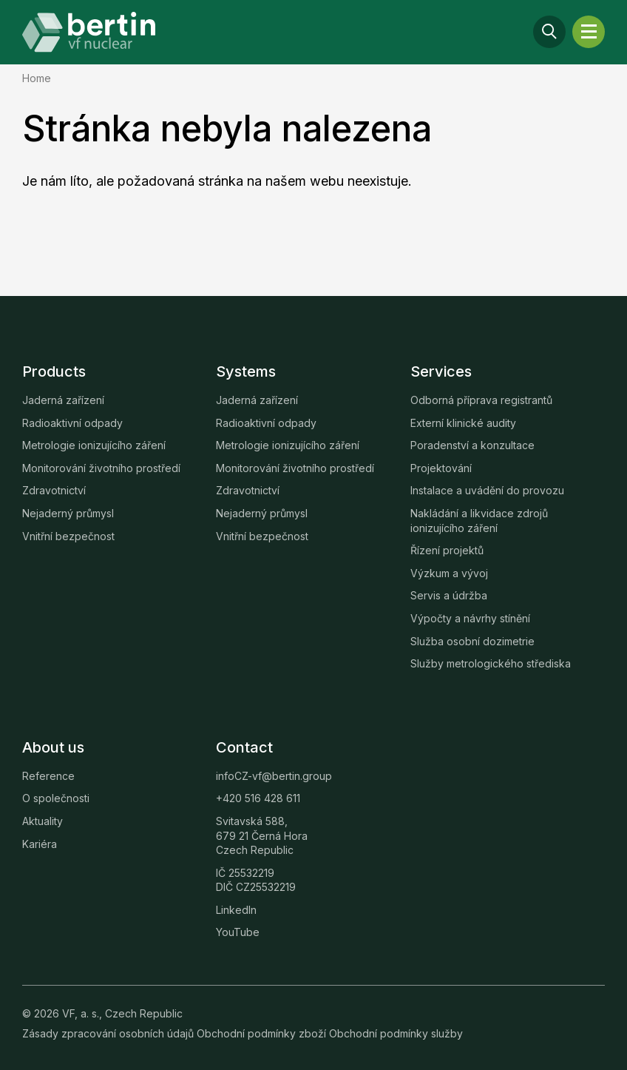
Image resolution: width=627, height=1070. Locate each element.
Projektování (441, 468)
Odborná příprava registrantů (481, 400)
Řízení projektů (447, 550)
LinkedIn (236, 910)
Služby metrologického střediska (490, 663)
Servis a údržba (448, 595)
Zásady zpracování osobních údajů (109, 1033)
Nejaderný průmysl (68, 513)
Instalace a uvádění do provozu (487, 490)
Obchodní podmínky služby (396, 1033)
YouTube (238, 932)
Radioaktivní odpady (72, 423)
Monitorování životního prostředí (101, 468)
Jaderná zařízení (63, 400)
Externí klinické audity (463, 423)
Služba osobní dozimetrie (472, 641)
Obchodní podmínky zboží (263, 1033)
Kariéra (39, 844)
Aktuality (42, 821)
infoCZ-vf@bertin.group (274, 776)
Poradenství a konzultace (472, 445)
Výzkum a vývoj (449, 573)
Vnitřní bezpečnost (68, 536)
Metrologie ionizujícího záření (94, 445)
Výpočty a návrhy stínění (470, 618)
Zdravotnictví (54, 490)
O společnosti (55, 798)
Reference (48, 776)
